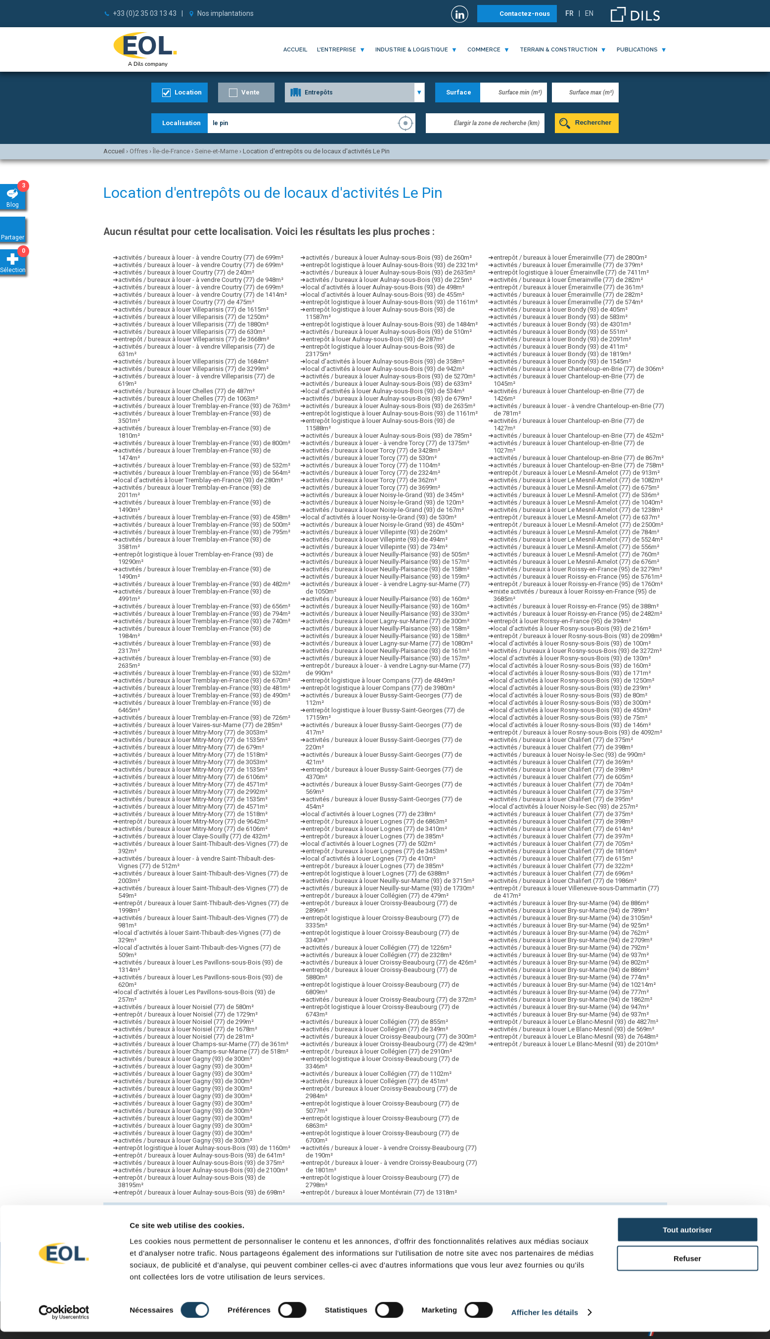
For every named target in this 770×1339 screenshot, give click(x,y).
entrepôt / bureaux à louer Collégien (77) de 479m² (377, 895)
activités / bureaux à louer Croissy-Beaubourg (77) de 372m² (391, 999)
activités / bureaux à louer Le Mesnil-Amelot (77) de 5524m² (578, 539)
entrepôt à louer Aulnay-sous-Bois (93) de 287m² (375, 339)
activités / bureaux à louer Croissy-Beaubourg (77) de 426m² (391, 962)
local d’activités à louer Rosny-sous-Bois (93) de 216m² (572, 628)
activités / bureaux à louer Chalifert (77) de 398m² (563, 747)
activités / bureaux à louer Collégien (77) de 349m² (377, 1029)
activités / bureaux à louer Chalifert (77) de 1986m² (565, 880)
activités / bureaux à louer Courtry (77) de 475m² (186, 302)
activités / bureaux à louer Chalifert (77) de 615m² (563, 858)
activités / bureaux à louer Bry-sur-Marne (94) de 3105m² (573, 918)
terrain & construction (558, 49)
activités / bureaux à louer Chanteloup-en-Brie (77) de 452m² (579, 435)
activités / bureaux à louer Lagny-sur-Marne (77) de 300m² (387, 621)
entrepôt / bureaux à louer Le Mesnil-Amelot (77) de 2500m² (578, 524)
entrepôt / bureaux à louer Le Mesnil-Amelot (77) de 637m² (577, 517)
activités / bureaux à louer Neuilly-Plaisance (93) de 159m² (387, 576)
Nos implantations (225, 13)
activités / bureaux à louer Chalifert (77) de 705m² (563, 843)
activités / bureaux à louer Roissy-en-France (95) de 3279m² (578, 569)
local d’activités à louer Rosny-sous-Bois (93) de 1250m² (574, 680)
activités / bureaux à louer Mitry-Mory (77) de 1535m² (193, 739)
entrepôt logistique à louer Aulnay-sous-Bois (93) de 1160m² (204, 1148)
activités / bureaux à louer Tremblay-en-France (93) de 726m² (204, 717)
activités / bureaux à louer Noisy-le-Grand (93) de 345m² (385, 495)
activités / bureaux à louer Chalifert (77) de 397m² (563, 836)
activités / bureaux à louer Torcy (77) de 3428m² (373, 450)
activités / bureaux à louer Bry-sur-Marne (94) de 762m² (571, 932)
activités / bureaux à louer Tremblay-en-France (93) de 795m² (204, 532)
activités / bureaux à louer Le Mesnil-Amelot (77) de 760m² (576, 554)
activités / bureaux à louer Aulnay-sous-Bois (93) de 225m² (389, 279)
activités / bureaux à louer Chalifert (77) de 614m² (563, 828)
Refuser (687, 1265)
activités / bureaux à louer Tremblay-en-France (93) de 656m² (204, 606)
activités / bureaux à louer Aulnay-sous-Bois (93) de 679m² (389, 398)
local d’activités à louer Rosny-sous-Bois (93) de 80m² (570, 695)
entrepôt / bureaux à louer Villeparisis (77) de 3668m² (193, 339)
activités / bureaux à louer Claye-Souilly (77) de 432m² (194, 836)
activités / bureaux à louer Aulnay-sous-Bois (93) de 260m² (389, 257)
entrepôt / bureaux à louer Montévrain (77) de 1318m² (381, 1192)
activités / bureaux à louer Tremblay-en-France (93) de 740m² (204, 621)
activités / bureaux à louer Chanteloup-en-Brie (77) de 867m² (579, 458)
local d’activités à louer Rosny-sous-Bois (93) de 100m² (572, 643)
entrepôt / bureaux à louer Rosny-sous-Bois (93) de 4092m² (578, 732)
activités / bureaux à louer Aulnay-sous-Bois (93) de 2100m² (203, 1170)
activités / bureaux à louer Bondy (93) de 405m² (561, 309)
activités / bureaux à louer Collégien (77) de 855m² (377, 1021)
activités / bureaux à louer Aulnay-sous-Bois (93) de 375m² (201, 1162)
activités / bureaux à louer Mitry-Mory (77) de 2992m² (193, 791)
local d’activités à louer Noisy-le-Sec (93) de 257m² (566, 806)
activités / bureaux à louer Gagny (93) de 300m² (185, 1058)
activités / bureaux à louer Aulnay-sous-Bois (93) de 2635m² (390, 272)
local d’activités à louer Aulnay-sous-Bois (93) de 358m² (385, 361)
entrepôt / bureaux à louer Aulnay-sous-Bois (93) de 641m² (201, 1155)
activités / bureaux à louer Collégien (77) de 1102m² (379, 1073)
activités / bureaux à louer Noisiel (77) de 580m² (186, 1007)
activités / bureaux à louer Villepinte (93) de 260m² (377, 532)
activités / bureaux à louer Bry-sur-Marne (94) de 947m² (571, 1007)
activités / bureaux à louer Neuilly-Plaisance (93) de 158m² (387, 569)
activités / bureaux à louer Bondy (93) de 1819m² (562, 354)
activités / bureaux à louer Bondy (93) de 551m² (561, 331)
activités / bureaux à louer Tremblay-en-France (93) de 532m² (204, 465)
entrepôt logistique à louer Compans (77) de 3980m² (380, 688)
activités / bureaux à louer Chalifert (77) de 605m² (563, 777)
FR (569, 13)
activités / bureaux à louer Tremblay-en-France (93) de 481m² (204, 688)
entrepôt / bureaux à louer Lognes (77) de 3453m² (376, 851)
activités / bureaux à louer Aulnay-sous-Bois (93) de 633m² (389, 383)
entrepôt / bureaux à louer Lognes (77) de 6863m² (376, 821)
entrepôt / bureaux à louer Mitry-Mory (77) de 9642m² (193, 821)
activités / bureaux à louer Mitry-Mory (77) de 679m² (191, 747)
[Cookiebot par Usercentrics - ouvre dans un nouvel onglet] (64, 1319)
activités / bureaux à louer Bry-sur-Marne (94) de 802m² (571, 962)
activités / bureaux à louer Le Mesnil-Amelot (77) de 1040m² (578, 502)
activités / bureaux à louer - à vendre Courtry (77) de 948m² (200, 279)
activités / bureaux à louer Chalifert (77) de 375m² (563, 739)
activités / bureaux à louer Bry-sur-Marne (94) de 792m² (571, 947)
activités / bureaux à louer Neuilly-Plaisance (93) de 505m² (387, 554)
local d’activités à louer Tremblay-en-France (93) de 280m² (200, 480)
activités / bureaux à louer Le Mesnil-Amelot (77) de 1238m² (578, 509)
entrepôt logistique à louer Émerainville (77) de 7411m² (571, 272)
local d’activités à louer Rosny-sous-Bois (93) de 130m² (572, 658)
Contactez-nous (524, 13)
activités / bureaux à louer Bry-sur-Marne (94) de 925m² (571, 925)
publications (637, 49)
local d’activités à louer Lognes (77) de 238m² (371, 814)
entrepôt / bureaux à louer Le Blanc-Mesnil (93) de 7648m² (576, 1036)
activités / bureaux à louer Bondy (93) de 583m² (561, 317)
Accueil (295, 49)
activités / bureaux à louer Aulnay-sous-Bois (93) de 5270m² (390, 376)
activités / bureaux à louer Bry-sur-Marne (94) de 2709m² (573, 940)
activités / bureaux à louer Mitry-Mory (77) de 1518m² (193, 754)
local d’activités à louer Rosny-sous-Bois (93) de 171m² (572, 673)
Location (188, 92)
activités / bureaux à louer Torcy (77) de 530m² (371, 458)
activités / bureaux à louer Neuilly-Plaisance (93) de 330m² (387, 613)
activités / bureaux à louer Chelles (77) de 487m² (186, 391)
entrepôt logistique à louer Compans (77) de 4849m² (380, 680)
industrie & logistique (411, 49)
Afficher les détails (544, 1319)
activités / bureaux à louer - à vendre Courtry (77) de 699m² (200, 257)
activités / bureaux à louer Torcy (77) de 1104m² (373, 465)
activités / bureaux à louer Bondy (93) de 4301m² (562, 324)
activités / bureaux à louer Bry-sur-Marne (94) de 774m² (571, 977)
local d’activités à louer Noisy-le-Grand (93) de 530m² (381, 517)
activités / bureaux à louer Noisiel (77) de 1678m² (187, 1029)
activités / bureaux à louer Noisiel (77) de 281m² (186, 1036)
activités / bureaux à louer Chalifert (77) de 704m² (563, 784)
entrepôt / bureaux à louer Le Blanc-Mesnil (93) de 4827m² (576, 1021)
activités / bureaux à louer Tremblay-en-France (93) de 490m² (204, 695)
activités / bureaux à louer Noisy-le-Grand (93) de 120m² (385, 502)
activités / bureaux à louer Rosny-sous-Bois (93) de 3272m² (578, 650)
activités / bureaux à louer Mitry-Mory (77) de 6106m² (193, 777)
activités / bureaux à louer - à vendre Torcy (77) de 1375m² (387, 443)
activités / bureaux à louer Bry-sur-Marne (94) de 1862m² (573, 999)
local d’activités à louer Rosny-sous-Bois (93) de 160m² (572, 665)
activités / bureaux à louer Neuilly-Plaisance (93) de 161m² (387, 650)
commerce (483, 49)
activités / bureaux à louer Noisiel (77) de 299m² (186, 1021)
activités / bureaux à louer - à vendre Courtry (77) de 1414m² (202, 294)
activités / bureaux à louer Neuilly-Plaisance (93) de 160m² (387, 598)
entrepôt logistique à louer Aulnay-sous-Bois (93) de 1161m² (392, 302)
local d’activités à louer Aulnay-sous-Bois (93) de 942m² (385, 368)
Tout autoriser (687, 1236)
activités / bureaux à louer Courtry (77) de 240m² (186, 272)
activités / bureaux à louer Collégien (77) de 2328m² (379, 955)
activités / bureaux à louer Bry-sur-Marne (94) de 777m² (571, 992)
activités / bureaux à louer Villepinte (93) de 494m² (377, 539)
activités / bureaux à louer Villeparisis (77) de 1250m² (193, 317)
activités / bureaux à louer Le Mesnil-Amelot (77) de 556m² (576, 547)
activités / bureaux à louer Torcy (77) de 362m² (371, 480)
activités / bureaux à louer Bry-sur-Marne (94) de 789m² (571, 910)
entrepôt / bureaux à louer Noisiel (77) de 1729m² (188, 1014)
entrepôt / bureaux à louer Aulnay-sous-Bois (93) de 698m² (201, 1192)
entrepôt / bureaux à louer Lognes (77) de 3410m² (376, 828)
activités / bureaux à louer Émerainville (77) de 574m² (568, 302)
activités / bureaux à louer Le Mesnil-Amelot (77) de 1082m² (578, 480)
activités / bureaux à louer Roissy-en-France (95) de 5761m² (578, 576)
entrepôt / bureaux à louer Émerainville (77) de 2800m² (570, 257)
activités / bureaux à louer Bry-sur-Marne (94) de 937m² (571, 955)
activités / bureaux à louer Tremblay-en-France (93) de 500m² (204, 524)
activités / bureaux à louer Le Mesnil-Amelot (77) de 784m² (576, 532)
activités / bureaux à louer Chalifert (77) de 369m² (563, 762)
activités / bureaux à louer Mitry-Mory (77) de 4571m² (193, 784)
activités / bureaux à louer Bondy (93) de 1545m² (562, 361)
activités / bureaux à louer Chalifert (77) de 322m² (563, 866)
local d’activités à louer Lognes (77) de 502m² (371, 843)
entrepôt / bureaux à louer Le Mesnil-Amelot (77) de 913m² (577, 472)
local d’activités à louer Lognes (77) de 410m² (371, 858)
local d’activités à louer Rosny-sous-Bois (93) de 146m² (572, 725)
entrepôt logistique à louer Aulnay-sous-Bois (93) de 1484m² (392, 324)
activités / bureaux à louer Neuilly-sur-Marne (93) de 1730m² (390, 888)
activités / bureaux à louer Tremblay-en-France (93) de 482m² (204, 584)
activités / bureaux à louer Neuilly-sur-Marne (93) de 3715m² (390, 880)
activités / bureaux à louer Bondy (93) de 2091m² (562, 339)
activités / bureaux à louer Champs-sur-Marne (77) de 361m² (203, 1044)
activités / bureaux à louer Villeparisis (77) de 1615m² (193, 309)
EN (589, 13)
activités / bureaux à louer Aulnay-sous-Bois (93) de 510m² (389, 331)
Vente (250, 92)
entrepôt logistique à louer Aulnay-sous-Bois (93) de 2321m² (392, 265)
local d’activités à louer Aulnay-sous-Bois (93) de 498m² (385, 287)
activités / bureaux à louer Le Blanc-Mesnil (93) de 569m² (574, 1029)
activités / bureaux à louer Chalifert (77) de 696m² (563, 873)
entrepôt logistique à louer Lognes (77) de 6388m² (377, 873)
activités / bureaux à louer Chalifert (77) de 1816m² (565, 851)
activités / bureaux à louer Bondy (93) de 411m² (561, 346)
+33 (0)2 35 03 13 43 (145, 13)
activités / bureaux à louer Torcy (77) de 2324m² (373, 472)
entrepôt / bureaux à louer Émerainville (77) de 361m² (568, 287)
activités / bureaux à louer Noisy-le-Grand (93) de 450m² (385, 524)
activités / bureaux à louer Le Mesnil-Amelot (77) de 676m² (576, 561)
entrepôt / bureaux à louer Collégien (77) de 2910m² (379, 1051)
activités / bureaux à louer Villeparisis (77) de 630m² (191, 331)
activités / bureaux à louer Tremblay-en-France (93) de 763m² (204, 406)
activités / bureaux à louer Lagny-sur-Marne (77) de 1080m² (389, 643)
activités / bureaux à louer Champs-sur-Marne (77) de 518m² (203, 1051)
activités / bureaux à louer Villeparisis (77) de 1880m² (193, 324)
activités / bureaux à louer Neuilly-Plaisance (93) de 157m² (387, 561)
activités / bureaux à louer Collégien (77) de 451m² (377, 1081)
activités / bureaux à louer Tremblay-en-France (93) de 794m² (204, 613)
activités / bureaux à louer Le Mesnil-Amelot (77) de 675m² (576, 487)
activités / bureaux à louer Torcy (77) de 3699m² (373, 487)
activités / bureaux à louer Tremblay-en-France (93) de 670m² (204, 680)
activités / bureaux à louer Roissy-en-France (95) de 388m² (576, 606)
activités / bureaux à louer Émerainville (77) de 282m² (568, 279)
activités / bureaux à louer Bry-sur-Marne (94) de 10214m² (575, 984)
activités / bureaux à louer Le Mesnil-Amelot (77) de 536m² (576, 495)
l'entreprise (336, 49)
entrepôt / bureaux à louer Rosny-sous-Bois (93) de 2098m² (578, 636)
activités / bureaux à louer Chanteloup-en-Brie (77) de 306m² (579, 368)
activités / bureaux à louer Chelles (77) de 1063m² (188, 398)
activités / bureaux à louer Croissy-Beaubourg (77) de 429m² (391, 1044)
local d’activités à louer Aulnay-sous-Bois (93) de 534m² (385, 391)
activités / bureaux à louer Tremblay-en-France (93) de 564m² (204, 472)
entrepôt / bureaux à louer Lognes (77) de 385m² (375, 836)
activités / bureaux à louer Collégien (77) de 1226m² (379, 947)
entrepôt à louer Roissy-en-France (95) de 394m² (562, 621)
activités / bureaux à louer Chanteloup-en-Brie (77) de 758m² (579, 465)
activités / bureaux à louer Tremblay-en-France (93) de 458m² (204, 517)
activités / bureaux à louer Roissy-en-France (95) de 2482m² (578, 613)
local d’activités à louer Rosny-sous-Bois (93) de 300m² (572, 702)
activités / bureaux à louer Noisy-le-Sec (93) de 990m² (569, 754)
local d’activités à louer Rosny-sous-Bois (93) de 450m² (572, 710)
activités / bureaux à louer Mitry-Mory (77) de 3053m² (193, 732)
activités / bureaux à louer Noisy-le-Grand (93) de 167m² (385, 509)
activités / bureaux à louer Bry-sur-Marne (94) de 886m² (571, 903)
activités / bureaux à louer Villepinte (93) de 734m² (377, 547)
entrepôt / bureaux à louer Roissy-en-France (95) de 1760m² (578, 584)
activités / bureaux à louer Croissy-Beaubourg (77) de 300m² (391, 1036)
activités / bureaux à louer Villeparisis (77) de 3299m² (193, 368)
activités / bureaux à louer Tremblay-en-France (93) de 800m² (204, 443)
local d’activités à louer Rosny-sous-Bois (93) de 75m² (570, 717)
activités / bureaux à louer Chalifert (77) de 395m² (563, 799)
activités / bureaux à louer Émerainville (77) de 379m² (568, 265)
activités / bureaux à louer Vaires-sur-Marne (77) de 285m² (200, 725)
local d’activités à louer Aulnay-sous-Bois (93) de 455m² (385, 294)
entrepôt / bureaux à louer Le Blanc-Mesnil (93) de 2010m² (576, 1044)
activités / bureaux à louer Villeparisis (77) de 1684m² (193, 361)
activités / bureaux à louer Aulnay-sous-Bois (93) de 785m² (389, 435)
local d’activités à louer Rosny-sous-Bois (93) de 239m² (572, 688)
